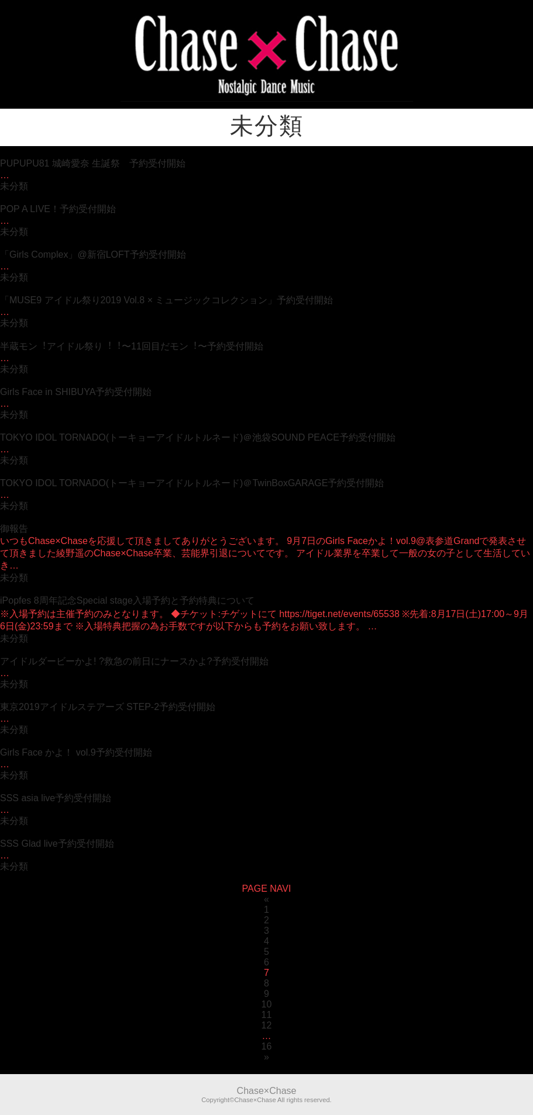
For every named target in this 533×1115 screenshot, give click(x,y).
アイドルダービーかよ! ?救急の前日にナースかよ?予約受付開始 (134, 661)
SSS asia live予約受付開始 (55, 798)
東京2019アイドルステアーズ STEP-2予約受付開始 (107, 707)
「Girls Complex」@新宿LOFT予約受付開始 (93, 254)
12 (267, 1025)
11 (267, 1015)
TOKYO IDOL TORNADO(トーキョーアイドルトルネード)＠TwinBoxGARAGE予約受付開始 (192, 483)
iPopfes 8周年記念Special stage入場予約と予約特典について (127, 600)
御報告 (14, 529)
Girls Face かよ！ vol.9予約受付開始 (76, 752)
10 (267, 1004)
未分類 (14, 186)
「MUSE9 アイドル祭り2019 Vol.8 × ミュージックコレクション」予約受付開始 (166, 300)
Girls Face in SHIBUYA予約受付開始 (76, 392)
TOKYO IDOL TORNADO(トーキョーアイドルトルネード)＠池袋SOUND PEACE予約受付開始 (198, 437)
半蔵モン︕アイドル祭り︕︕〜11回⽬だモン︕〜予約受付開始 (131, 346)
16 (267, 1046)
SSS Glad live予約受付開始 (57, 844)
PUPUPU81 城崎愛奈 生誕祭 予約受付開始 (92, 163)
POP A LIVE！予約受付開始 (58, 209)
